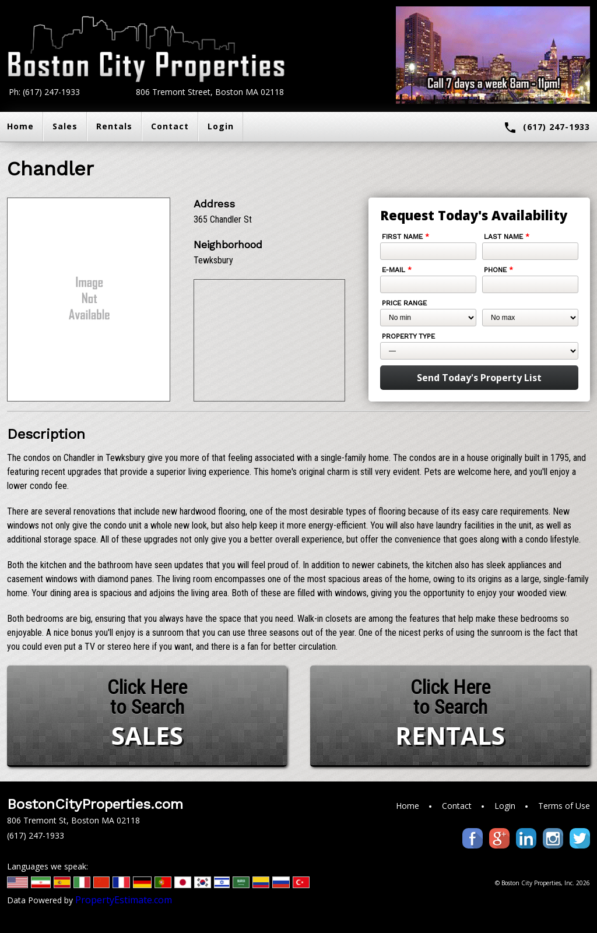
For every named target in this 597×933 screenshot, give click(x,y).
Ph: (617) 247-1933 (44, 91)
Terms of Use (564, 805)
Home (407, 805)
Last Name (506, 237)
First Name (405, 237)
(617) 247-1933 (546, 128)
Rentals (114, 126)
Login (221, 126)
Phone (498, 270)
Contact (170, 126)
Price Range (404, 303)
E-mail (397, 270)
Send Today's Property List (479, 377)
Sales (65, 126)
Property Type (408, 336)
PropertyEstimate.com (123, 899)
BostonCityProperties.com (95, 804)
